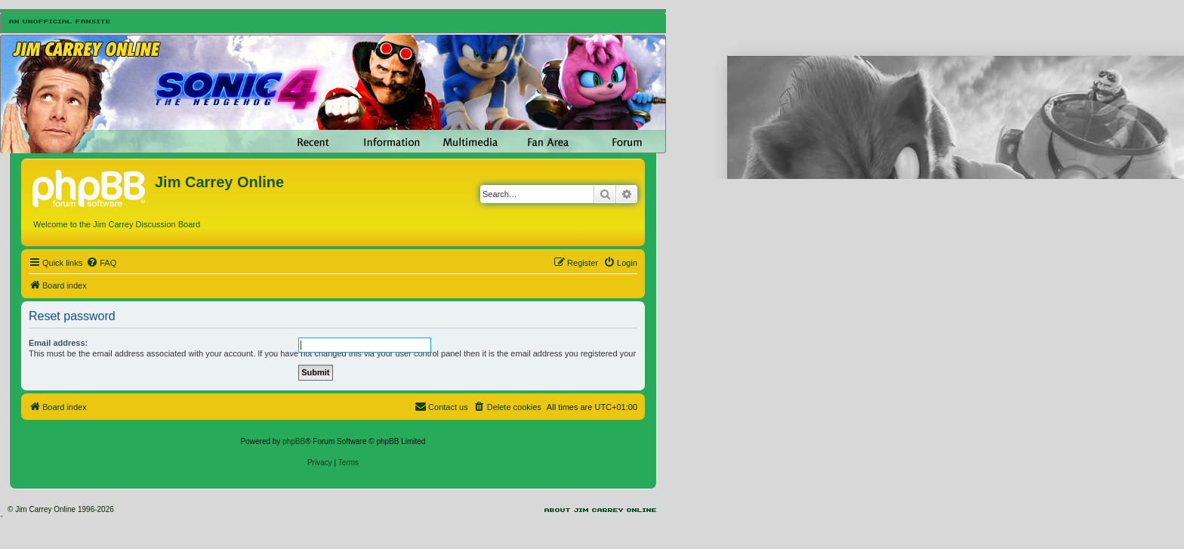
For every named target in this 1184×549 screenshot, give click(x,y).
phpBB (293, 441)
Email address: (58, 342)
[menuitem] (101, 263)
